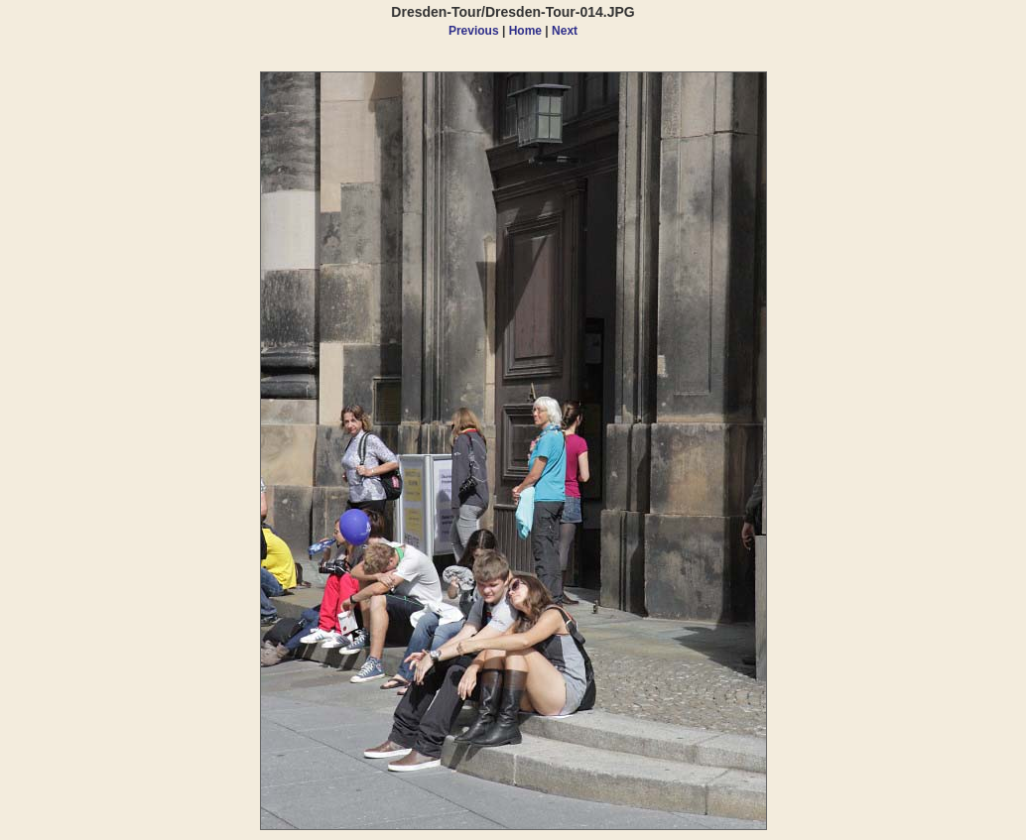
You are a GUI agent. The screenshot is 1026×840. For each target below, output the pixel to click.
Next (564, 31)
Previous (474, 31)
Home (525, 31)
